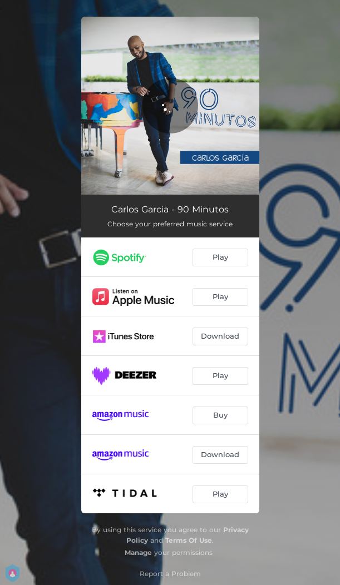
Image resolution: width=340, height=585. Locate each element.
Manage (138, 552)
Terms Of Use (188, 540)
